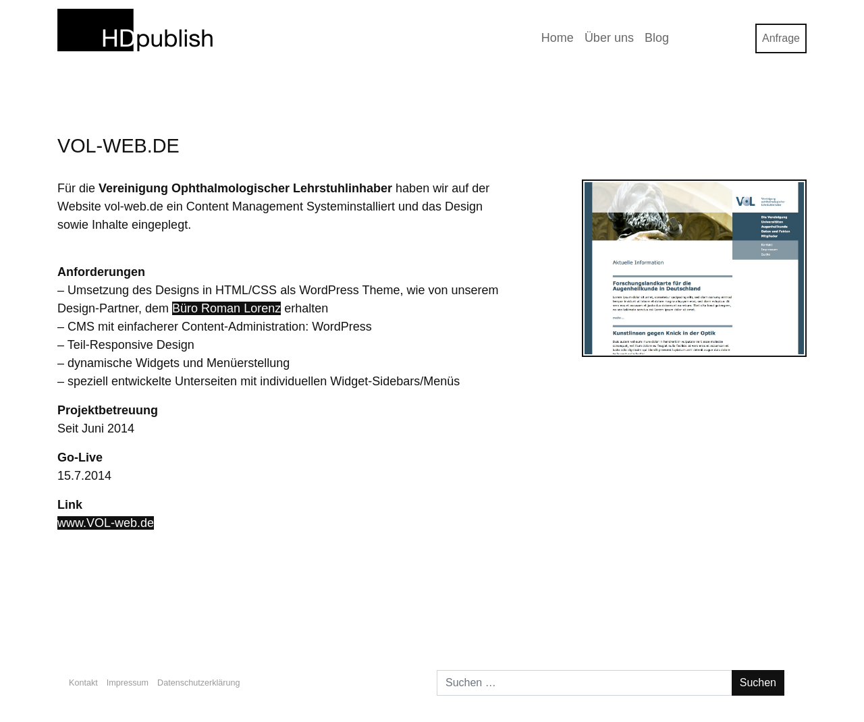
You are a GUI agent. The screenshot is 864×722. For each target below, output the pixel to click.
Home (557, 38)
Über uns (609, 38)
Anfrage (781, 38)
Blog (657, 38)
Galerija (774, 615)
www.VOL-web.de (105, 523)
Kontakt (83, 683)
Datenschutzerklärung (198, 683)
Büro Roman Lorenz (226, 308)
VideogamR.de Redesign (131, 615)
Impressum (127, 683)
